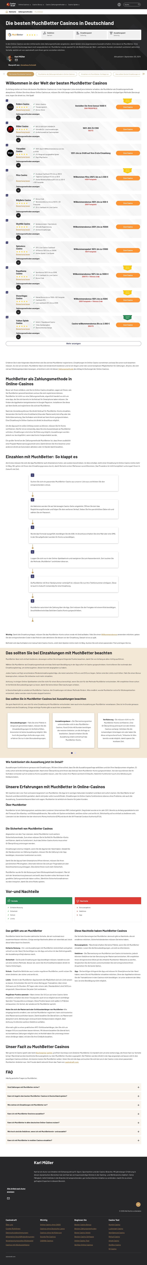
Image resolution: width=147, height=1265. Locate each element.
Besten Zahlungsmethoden (85, 1228)
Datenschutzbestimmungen (17, 1232)
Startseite (12, 12)
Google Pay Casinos (48, 1236)
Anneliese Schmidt (28, 65)
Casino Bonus (37, 5)
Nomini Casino (114, 1224)
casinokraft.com (71, 1062)
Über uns (9, 1224)
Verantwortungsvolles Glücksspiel (19, 1241)
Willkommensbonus (109, 634)
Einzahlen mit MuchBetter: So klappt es (95, 74)
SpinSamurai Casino (117, 1232)
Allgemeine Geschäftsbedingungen (20, 1236)
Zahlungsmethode (65, 369)
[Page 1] (72, 753)
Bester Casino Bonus (82, 1224)
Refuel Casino (114, 1236)
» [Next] (143, 73)
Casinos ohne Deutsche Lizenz (52, 1228)
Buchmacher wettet (44, 1053)
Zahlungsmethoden (25, 12)
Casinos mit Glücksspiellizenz (17, 1245)
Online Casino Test (81, 1241)
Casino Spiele (73, 5)
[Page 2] (75, 753)
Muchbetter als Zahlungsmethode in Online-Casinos (56, 74)
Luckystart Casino (116, 1228)
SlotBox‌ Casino (115, 1245)
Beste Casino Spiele (82, 1232)
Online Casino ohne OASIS (50, 1224)
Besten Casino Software (84, 1236)
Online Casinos (23, 5)
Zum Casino (128, 107)
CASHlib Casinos (46, 1241)
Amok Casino (114, 1241)
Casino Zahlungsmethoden (55, 5)
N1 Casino (112, 1249)
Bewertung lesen (23, 110)
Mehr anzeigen (73, 343)
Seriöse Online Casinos (83, 1245)
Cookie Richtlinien (13, 1228)
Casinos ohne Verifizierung (51, 1232)
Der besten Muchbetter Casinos (20, 74)
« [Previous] (4, 73)
